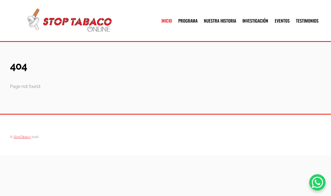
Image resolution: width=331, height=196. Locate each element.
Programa (188, 20)
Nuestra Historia (220, 20)
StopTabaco (22, 137)
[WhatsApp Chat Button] (317, 182)
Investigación (255, 20)
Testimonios (307, 20)
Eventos (282, 20)
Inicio (166, 20)
